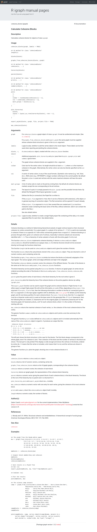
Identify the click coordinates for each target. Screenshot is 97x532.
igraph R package (13, 2)
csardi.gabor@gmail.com (28, 402)
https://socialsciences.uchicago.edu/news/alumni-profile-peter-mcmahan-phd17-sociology (42, 404)
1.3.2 (19, 2)
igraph (4, 2)
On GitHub (92, 2)
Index (58, 524)
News (72, 2)
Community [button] (84, 2)
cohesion (14, 427)
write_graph (62, 293)
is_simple (25, 137)
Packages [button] (77, 2)
